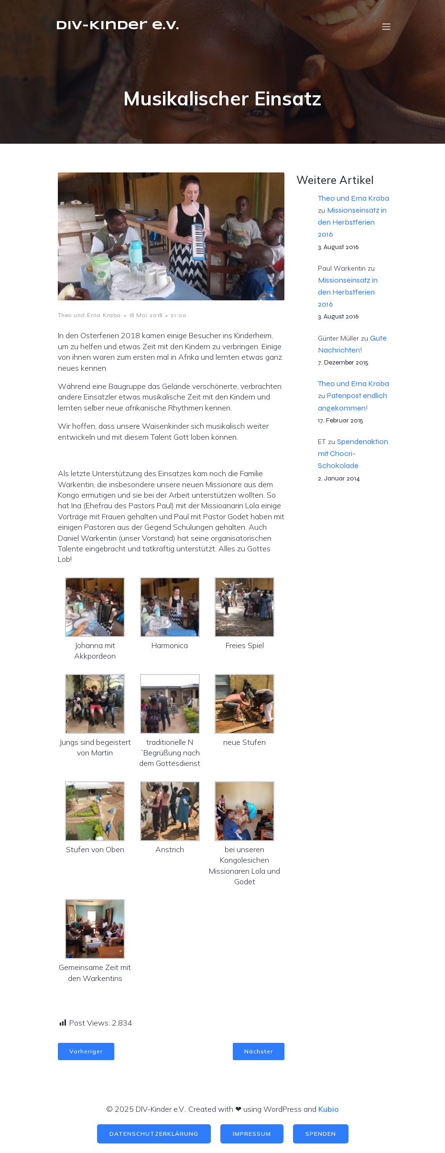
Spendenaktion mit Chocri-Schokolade (353, 453)
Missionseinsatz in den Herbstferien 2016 (352, 222)
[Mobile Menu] (387, 26)
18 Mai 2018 (146, 315)
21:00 (179, 315)
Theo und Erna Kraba (89, 315)
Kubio (328, 1109)
